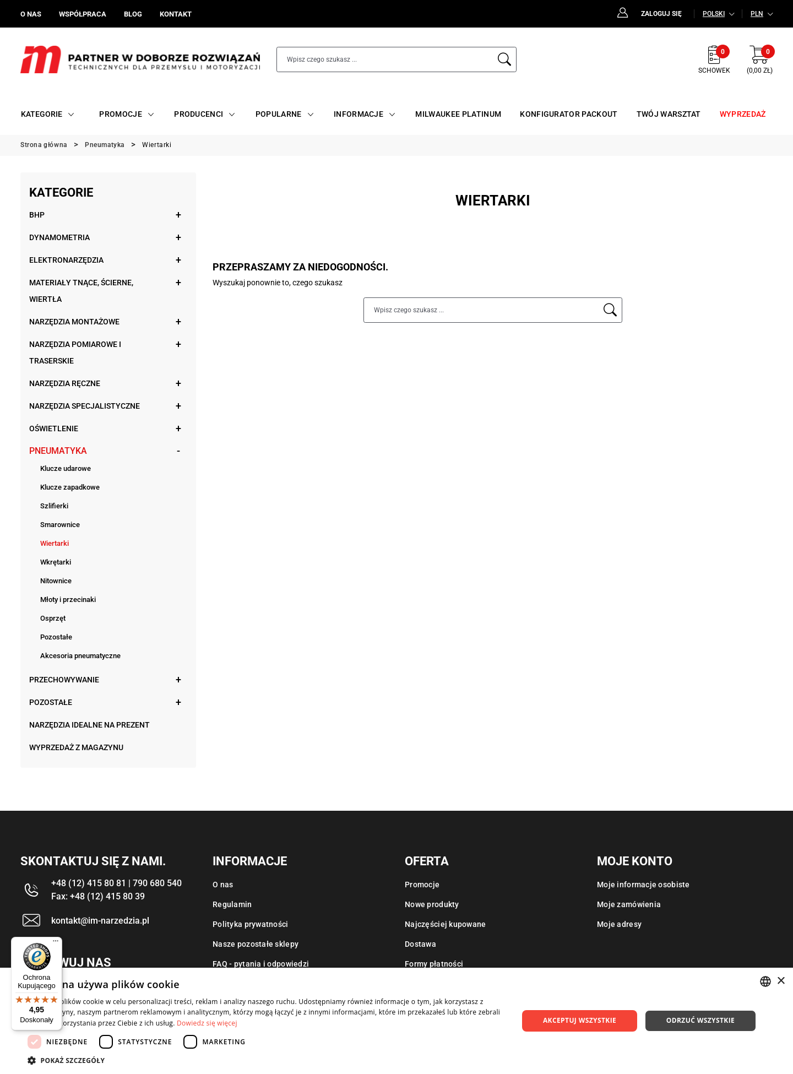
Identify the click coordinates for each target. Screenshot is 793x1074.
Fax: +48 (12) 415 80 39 (98, 896)
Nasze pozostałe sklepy (255, 944)
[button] (266, 1060)
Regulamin (232, 904)
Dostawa (420, 944)
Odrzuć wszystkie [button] (700, 1020)
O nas (223, 884)
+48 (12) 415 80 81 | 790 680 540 (116, 883)
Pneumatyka (58, 451)
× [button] (780, 981)
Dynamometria (59, 237)
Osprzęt (53, 618)
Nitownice (56, 581)
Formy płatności (434, 963)
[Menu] (55, 943)
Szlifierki (54, 506)
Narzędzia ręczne (64, 383)
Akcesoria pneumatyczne (80, 656)
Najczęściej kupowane (445, 924)
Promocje (422, 884)
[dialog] (396, 1021)
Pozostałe (56, 637)
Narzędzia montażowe (74, 321)
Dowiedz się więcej (207, 1023)
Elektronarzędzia (66, 260)
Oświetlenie (53, 428)
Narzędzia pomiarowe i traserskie (75, 352)
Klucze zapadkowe (70, 487)
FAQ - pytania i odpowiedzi (261, 963)
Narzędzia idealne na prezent (89, 724)
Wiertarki (54, 543)
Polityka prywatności (251, 924)
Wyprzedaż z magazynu (76, 747)
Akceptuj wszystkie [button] (579, 1020)
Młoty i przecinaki (68, 599)
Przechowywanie (64, 679)
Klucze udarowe (65, 468)
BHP (37, 214)
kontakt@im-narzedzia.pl (100, 920)
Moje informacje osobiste (643, 884)
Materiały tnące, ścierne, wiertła (81, 290)
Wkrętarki (55, 562)
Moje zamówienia (629, 904)
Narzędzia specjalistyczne (84, 406)
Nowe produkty (432, 904)
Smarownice (60, 524)
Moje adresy (619, 924)
